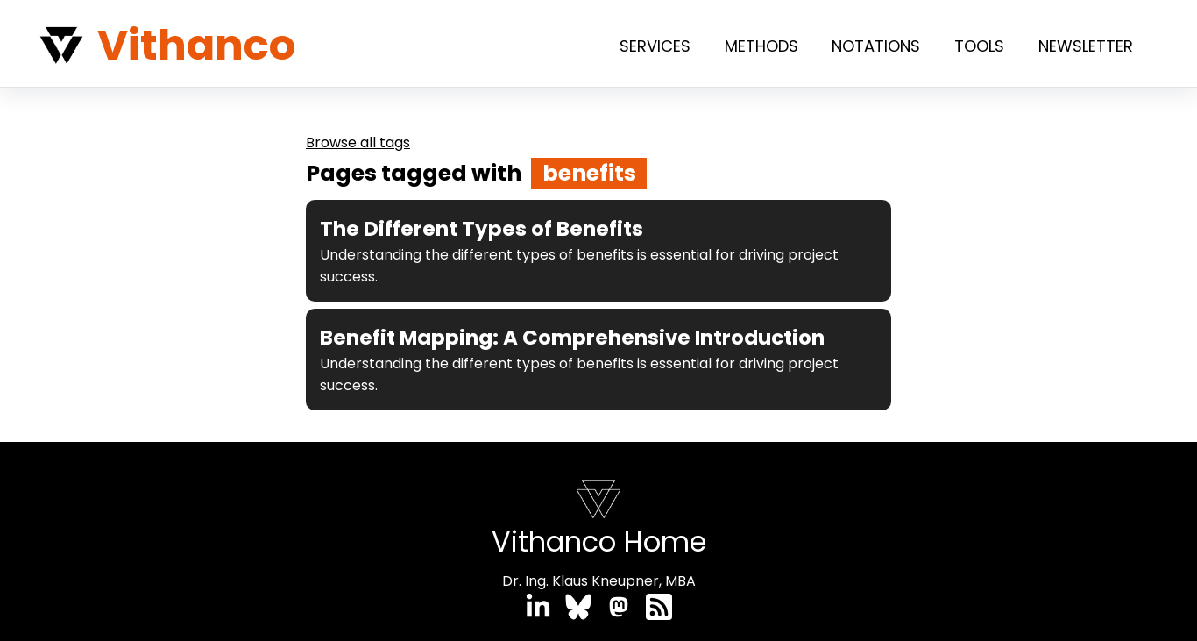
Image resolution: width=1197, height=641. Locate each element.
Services (655, 46)
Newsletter (1085, 46)
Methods (761, 46)
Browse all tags (358, 142)
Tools (979, 46)
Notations (876, 46)
